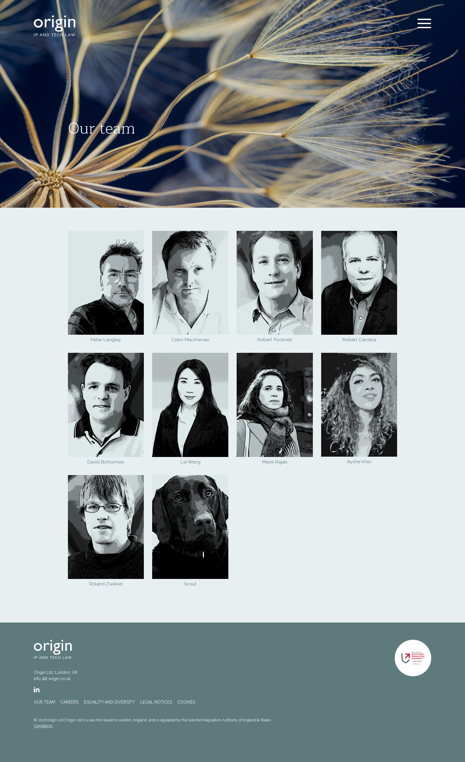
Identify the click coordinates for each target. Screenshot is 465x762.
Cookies (186, 702)
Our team (44, 702)
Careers (69, 702)
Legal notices (156, 702)
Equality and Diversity (109, 702)
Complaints (43, 725)
